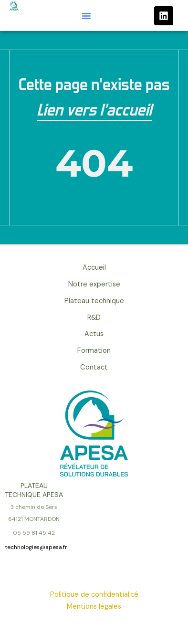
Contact (94, 367)
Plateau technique (94, 301)
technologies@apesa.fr (36, 547)
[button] (86, 16)
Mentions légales (94, 606)
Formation (94, 350)
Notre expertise (94, 284)
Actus (94, 333)
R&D (94, 317)
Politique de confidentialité (94, 594)
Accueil (94, 267)
